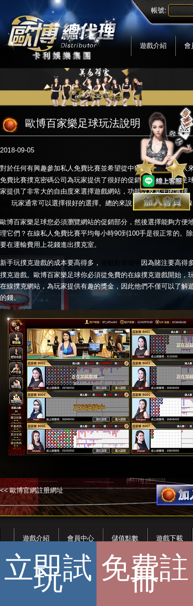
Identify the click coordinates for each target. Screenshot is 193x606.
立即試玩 (48, 573)
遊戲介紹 (153, 45)
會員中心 (80, 538)
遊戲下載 (169, 538)
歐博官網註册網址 (36, 490)
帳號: (158, 10)
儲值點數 (125, 538)
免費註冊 (145, 573)
